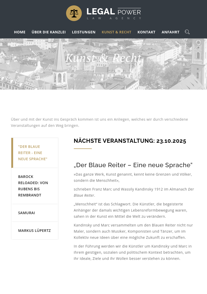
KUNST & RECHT (116, 32)
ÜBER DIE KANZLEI (49, 32)
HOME (20, 32)
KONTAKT (147, 32)
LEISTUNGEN (84, 32)
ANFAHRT (170, 32)
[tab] (34, 153)
